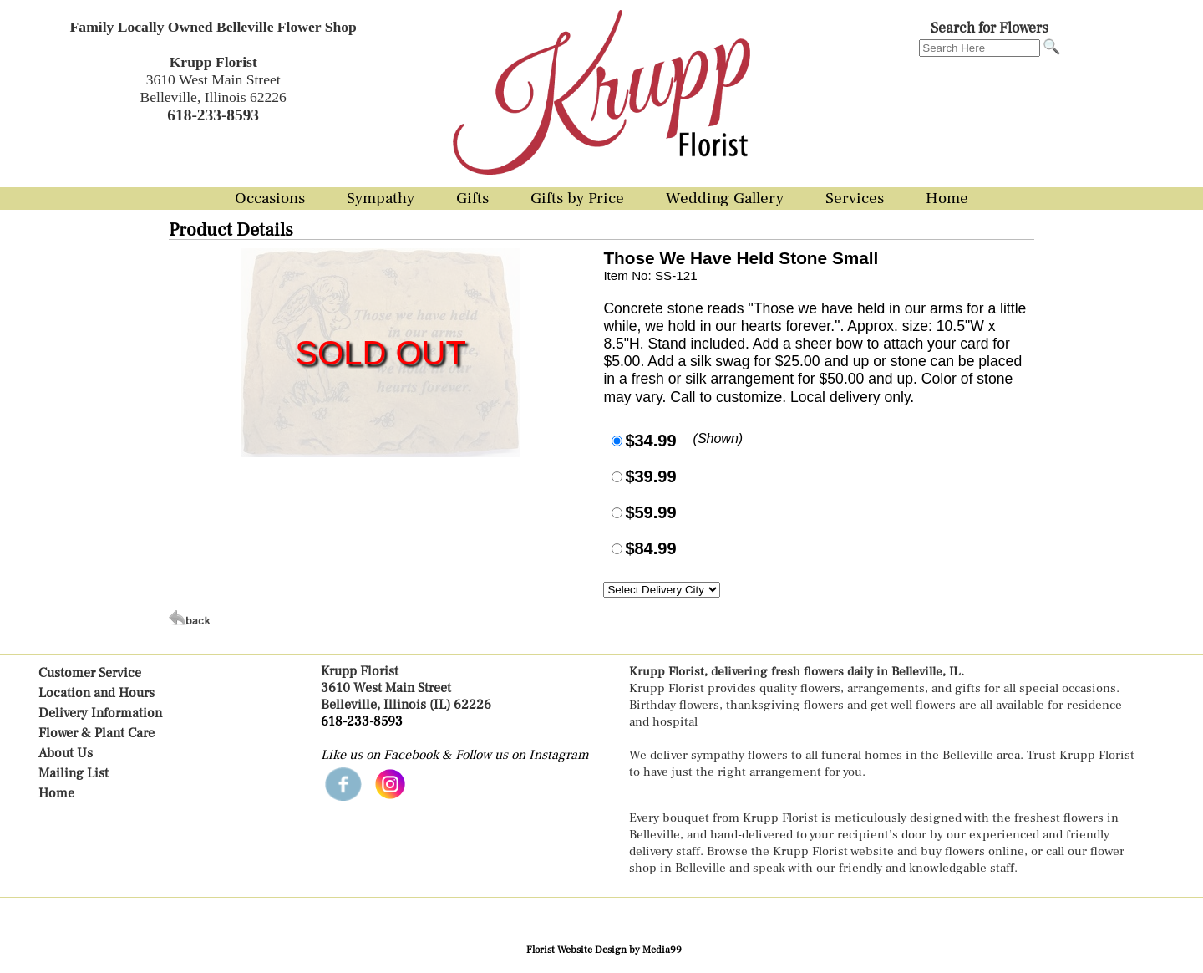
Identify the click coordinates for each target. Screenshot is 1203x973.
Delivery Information (100, 713)
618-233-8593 (362, 721)
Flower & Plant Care (96, 733)
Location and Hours (96, 693)
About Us (65, 753)
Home (56, 793)
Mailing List (73, 773)
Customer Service (89, 673)
